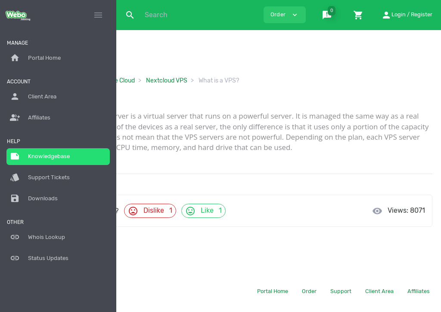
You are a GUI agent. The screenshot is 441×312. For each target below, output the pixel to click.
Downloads (34, 198)
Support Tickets (40, 177)
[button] (328, 15)
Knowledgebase (40, 156)
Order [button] (284, 15)
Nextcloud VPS (257, 80)
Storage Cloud (205, 80)
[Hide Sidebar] (98, 15)
